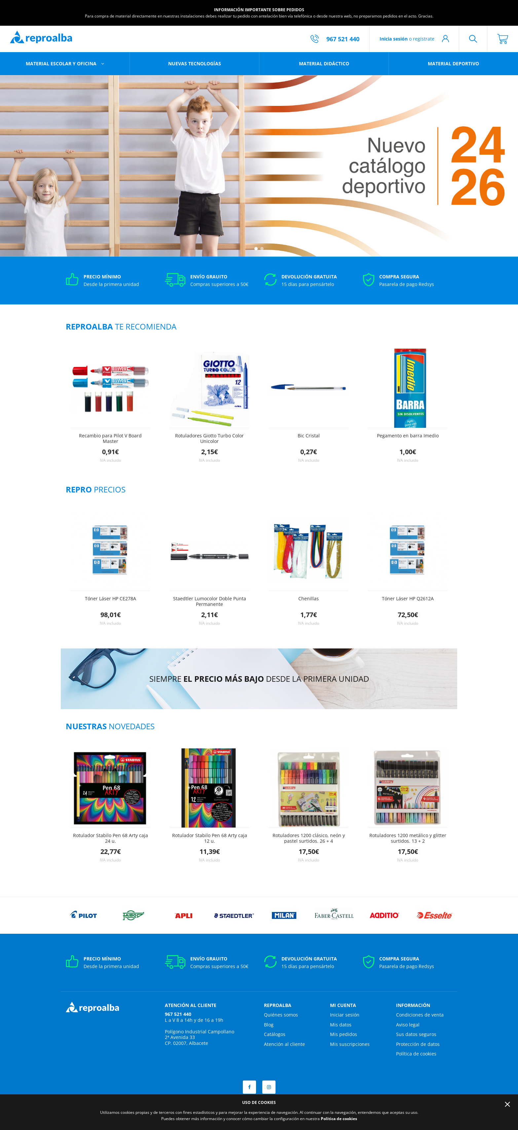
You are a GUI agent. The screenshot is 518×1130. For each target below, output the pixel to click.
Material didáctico (324, 63)
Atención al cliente (284, 1044)
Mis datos (341, 1024)
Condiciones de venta (420, 1015)
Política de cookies (416, 1054)
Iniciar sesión (344, 1015)
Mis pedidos (343, 1034)
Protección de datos (418, 1044)
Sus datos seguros (416, 1034)
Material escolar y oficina (62, 63)
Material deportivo (453, 63)
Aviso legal (408, 1024)
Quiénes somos (281, 1015)
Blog (269, 1024)
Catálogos (274, 1034)
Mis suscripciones (350, 1044)
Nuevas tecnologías (194, 63)
